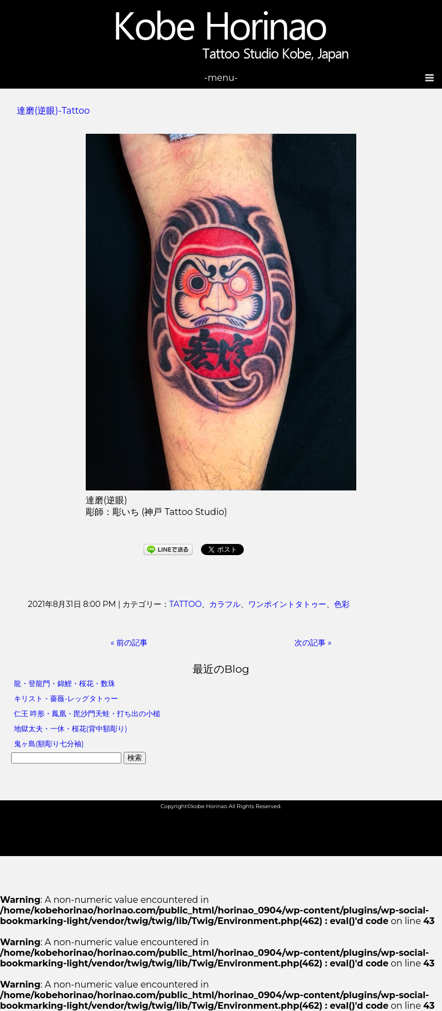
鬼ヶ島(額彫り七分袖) (49, 744)
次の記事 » (313, 643)
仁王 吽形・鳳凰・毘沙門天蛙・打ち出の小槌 (87, 713)
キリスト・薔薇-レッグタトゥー (66, 698)
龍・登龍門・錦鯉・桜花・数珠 (64, 683)
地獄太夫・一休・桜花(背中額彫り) (70, 729)
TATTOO (185, 604)
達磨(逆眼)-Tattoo (53, 110)
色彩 (342, 604)
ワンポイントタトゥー (287, 604)
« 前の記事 (129, 643)
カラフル (224, 604)
